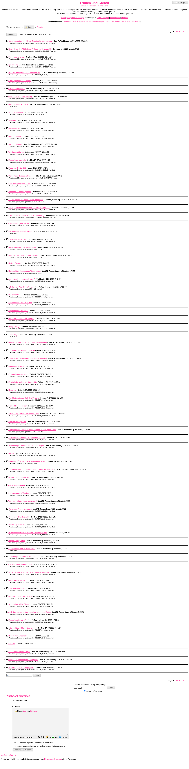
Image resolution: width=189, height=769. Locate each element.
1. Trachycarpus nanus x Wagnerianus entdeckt (26, 438)
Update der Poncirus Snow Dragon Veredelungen (27, 342)
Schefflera (12, 120)
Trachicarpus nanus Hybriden (19, 192)
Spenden (124, 18)
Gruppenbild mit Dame (17, 366)
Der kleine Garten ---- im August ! (21, 319)
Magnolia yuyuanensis (17, 160)
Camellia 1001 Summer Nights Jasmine (23, 255)
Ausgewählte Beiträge (75, 18)
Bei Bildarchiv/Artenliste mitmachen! (126, 21)
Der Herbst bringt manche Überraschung (24, 73)
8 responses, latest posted (33, 51)
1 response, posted (30, 114)
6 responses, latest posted (32, 186)
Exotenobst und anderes (18, 239)
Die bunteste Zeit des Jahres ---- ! (21, 176)
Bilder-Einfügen (103, 18)
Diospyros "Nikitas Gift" (17, 168)
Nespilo (11, 453)
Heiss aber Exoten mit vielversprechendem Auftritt (27, 533)
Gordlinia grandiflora (16, 525)
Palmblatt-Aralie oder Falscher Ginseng (23, 398)
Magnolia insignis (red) (17, 620)
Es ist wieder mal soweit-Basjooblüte (22, 382)
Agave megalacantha (16, 485)
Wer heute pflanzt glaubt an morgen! (22, 501)
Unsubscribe (98, 691)
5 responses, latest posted (33, 67)
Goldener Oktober (15, 144)
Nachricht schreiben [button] (88, 6)
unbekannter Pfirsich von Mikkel (20, 287)
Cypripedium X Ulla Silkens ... (19, 604)
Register (33, 711)
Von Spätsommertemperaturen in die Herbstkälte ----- (29, 208)
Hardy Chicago (14, 327)
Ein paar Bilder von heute (18, 374)
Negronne (12, 390)
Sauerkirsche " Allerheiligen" (19, 652)
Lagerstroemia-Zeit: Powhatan (20, 303)
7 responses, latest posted (32, 146)
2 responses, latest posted (32, 75)
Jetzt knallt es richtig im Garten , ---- (22, 628)
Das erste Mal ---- (15, 295)
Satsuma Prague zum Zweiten (20, 596)
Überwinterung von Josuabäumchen (22, 247)
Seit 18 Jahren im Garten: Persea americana (25, 200)
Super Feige (13, 334)
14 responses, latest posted (32, 241)
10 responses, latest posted (33, 83)
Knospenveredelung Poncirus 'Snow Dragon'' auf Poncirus (31, 469)
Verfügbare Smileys (8, 760)
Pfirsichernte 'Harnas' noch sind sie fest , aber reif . (28, 358)
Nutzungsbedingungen (53, 764)
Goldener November (16, 89)
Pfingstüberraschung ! (16, 588)
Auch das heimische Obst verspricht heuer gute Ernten (29, 612)
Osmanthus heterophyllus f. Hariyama (23, 660)
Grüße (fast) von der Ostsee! (19, 81)
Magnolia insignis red (16, 541)
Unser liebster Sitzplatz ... (18, 580)
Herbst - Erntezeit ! (15, 263)
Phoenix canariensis (16, 57)
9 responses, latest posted (32, 321)
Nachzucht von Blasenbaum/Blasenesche (24, 271)
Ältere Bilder (115, 18)
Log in (29, 27)
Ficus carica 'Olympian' (17, 422)
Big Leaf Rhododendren (17, 406)
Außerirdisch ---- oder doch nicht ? (21, 279)
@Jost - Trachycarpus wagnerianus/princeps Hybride (28, 572)
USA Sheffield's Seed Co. (18, 105)
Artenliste (76, 21)
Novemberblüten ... (15, 136)
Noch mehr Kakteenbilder (18, 636)
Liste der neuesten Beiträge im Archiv (95, 21)
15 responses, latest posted (33, 487)
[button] (46, 742)
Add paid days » (180, 2)
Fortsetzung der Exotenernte (19, 184)
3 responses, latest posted (32, 43)
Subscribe (88, 691)
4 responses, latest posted (32, 98)
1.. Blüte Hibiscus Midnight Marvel (21, 350)
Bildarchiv (67, 21)
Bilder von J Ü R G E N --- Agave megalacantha (26, 461)
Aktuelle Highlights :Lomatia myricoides (23, 414)
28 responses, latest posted (32, 669)
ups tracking (13, 65)
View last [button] (52, 43)
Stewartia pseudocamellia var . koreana (23, 557)
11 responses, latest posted (33, 59)
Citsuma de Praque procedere (20, 509)
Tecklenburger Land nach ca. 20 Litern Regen (26, 446)
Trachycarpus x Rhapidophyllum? (21, 668)
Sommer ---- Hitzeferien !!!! (18, 517)
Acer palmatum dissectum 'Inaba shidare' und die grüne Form (32, 430)
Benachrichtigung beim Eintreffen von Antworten (33, 748)
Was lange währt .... (16, 152)
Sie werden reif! (14, 128)
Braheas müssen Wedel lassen (20, 231)
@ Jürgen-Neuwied (15, 112)
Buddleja (11, 644)
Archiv (63, 18)
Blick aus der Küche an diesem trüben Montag (26, 216)
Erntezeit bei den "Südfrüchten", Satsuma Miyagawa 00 (29, 49)
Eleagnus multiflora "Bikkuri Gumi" (21, 549)
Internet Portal (102, 6)
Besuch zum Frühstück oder (19, 477)
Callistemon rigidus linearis (18, 223)
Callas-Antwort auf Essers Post (20, 564)
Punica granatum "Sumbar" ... (19, 493)
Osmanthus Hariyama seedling (20, 97)
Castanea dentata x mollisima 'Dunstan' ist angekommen (30, 41)
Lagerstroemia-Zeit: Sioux (18, 311)
